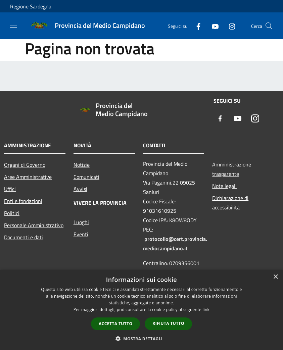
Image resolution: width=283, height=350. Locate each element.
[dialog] (141, 310)
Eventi (81, 234)
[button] (142, 338)
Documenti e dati (23, 237)
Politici (11, 213)
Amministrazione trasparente (231, 169)
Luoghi (81, 222)
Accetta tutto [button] (115, 324)
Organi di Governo (24, 165)
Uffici (10, 189)
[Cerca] (269, 26)
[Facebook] (195, 25)
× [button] (275, 277)
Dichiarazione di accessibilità (230, 202)
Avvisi (80, 189)
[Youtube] (212, 25)
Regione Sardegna (30, 6)
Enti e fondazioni (23, 201)
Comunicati (86, 177)
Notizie (82, 165)
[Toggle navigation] (13, 25)
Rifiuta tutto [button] (168, 323)
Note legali (224, 186)
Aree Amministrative (28, 177)
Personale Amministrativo (33, 225)
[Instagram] (229, 25)
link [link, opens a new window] (205, 309)
